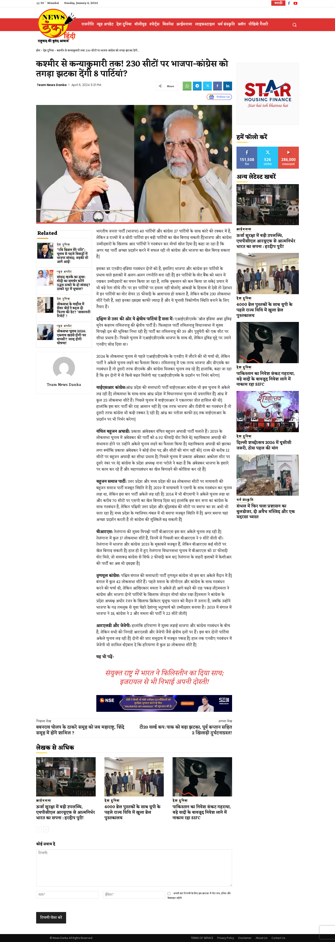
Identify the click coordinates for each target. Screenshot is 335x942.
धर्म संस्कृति (245, 500)
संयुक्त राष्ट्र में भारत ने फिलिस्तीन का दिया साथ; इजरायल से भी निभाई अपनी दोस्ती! (164, 677)
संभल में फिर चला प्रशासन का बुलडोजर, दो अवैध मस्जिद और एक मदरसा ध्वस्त (265, 512)
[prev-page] (39, 829)
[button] (294, 24)
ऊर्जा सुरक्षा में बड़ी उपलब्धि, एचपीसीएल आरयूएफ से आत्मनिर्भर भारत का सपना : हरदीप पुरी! (65, 812)
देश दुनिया (48, 50)
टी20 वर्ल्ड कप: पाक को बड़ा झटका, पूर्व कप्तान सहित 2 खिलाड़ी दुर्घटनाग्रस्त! (186, 730)
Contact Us (278, 938)
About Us (261, 938)
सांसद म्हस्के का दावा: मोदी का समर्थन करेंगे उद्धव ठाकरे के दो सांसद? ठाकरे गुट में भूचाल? (73, 283)
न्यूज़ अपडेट (64, 272)
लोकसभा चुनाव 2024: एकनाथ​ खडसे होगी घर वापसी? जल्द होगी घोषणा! (71, 337)
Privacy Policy (225, 938)
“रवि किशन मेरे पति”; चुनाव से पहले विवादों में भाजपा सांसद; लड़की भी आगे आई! (72, 256)
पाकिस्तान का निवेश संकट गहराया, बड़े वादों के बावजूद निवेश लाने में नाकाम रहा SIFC (202, 812)
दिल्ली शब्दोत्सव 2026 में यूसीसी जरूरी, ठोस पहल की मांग (263, 445)
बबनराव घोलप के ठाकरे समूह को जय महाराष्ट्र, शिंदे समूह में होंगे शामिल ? (80, 730)
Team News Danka (52, 84)
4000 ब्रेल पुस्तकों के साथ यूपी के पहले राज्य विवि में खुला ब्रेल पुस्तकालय (132, 812)
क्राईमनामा (43, 801)
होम (38, 50)
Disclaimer (244, 938)
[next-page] (46, 829)
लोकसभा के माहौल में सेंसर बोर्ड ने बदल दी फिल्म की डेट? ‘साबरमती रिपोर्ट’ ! (73, 310)
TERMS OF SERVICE (202, 938)
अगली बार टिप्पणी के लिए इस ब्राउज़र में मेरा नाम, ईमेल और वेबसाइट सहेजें (199, 896)
